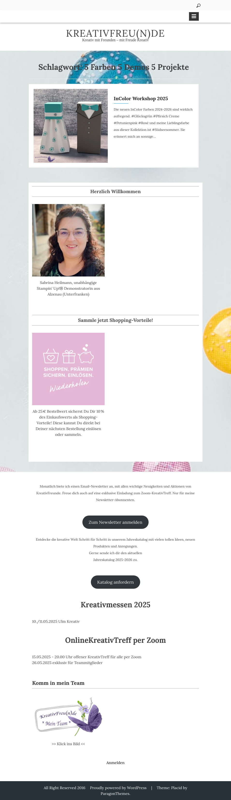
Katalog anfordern (115, 582)
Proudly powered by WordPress (118, 787)
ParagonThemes (115, 793)
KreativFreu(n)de (115, 33)
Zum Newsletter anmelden (115, 522)
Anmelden (115, 762)
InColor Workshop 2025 (141, 98)
